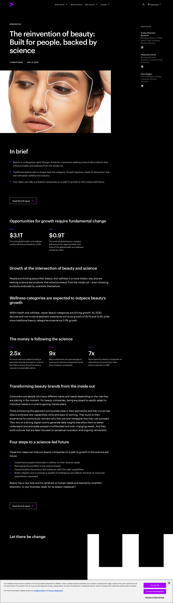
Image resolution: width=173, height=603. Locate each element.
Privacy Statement (56, 590)
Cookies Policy (39, 590)
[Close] (169, 583)
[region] (86, 591)
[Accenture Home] (17, 4)
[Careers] (105, 4)
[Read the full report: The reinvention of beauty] (23, 201)
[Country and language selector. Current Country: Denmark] (154, 4)
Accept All (155, 585)
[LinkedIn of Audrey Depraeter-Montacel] (142, 47)
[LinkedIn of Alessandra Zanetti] (142, 67)
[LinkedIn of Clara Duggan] (142, 86)
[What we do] (61, 4)
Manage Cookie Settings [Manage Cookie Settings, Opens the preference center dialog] (154, 597)
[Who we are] (91, 4)
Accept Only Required (155, 591)
